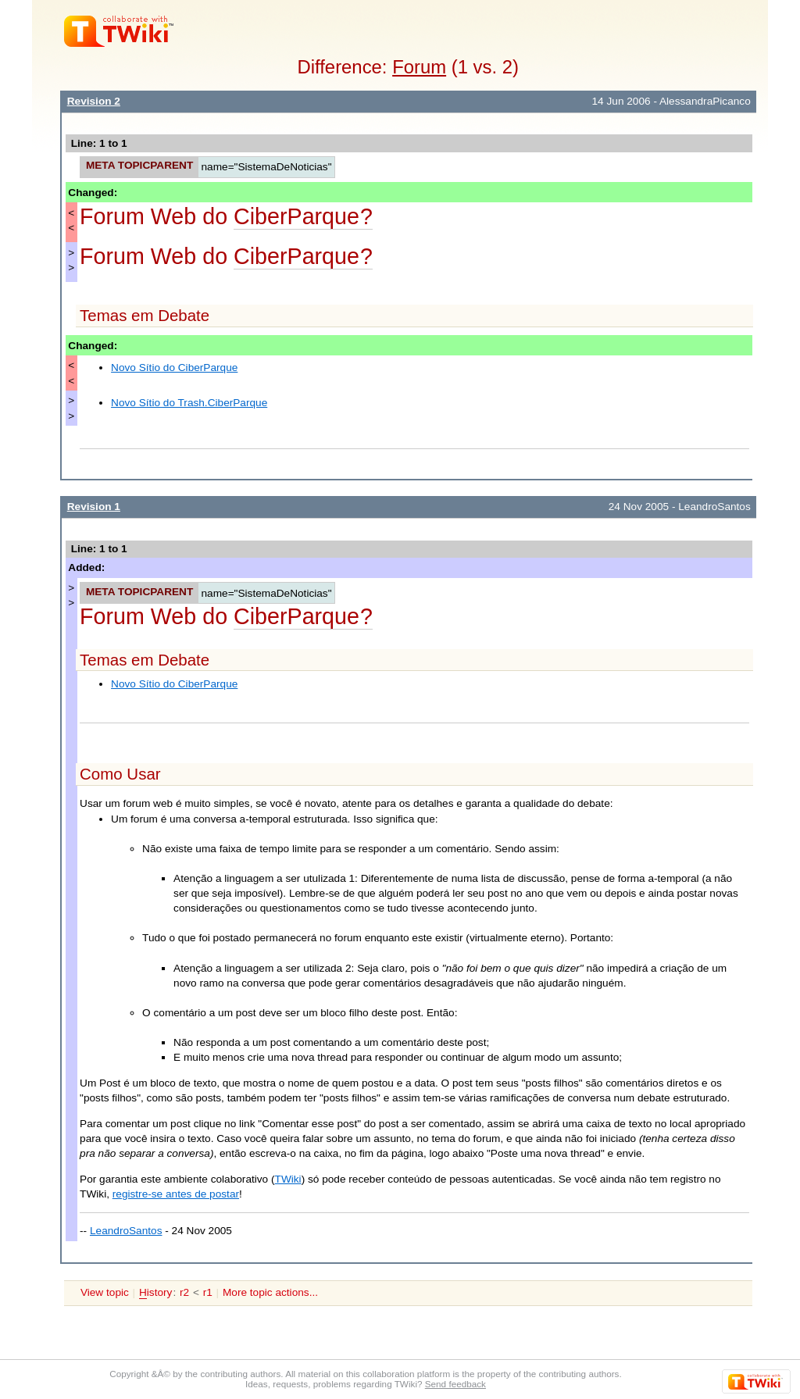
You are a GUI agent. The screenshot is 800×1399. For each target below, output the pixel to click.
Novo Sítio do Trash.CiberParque (189, 403)
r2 (184, 1292)
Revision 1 (93, 506)
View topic (104, 1292)
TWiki (288, 1179)
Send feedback (455, 1384)
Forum (419, 66)
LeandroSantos (126, 1231)
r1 (207, 1292)
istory (155, 1293)
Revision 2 (93, 101)
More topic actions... (270, 1292)
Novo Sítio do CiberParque (174, 367)
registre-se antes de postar (175, 1194)
